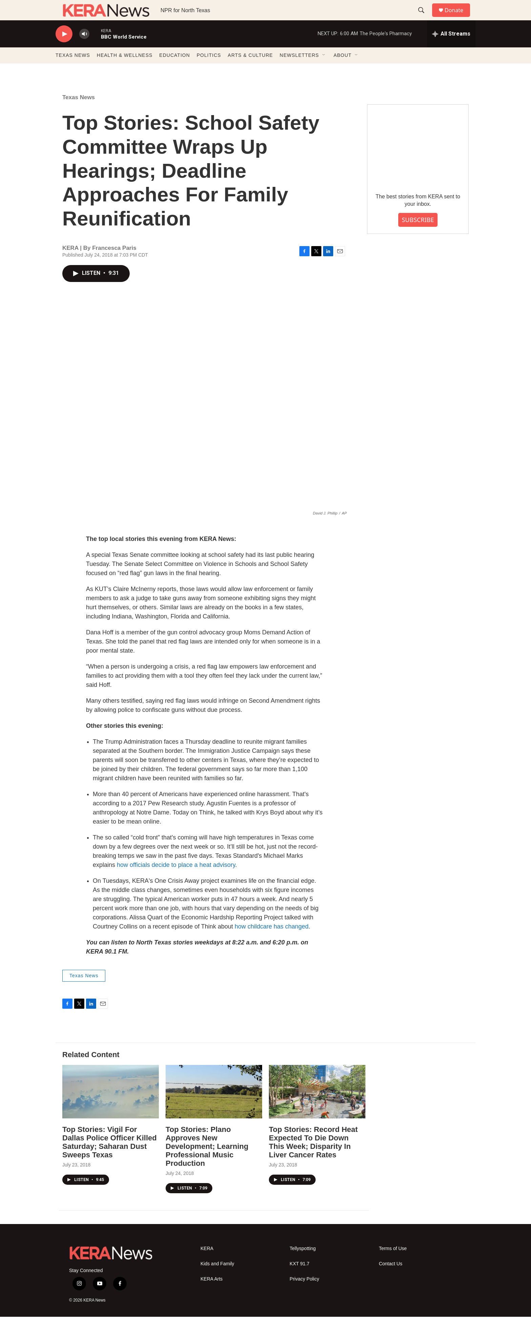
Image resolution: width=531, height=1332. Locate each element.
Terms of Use (393, 1263)
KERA (206, 1263)
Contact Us (390, 1279)
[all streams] (451, 49)
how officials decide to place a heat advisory (176, 880)
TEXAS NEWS (73, 70)
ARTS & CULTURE (250, 70)
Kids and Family (217, 1279)
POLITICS (209, 70)
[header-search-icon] (424, 18)
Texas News (78, 112)
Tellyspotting (303, 1263)
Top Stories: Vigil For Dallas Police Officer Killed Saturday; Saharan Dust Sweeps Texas (109, 1157)
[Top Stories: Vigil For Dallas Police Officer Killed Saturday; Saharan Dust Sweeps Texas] (110, 1107)
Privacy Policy (304, 1294)
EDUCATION (174, 70)
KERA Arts (211, 1294)
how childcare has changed (272, 941)
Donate (458, 17)
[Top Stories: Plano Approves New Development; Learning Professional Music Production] (214, 1107)
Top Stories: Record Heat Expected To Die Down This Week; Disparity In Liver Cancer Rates (313, 1157)
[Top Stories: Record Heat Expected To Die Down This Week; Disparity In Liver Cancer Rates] (317, 1107)
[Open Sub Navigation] (324, 70)
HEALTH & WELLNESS (125, 70)
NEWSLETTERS (299, 70)
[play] (64, 49)
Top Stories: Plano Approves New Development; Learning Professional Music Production (207, 1161)
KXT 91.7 (299, 1279)
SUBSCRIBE (418, 235)
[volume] (84, 49)
